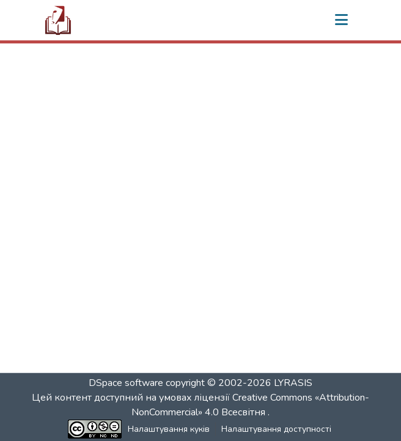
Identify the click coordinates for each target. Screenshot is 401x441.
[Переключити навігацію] (341, 20)
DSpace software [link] (126, 383)
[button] (58, 20)
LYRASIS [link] (293, 383)
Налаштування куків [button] (169, 429)
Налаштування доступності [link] (276, 429)
